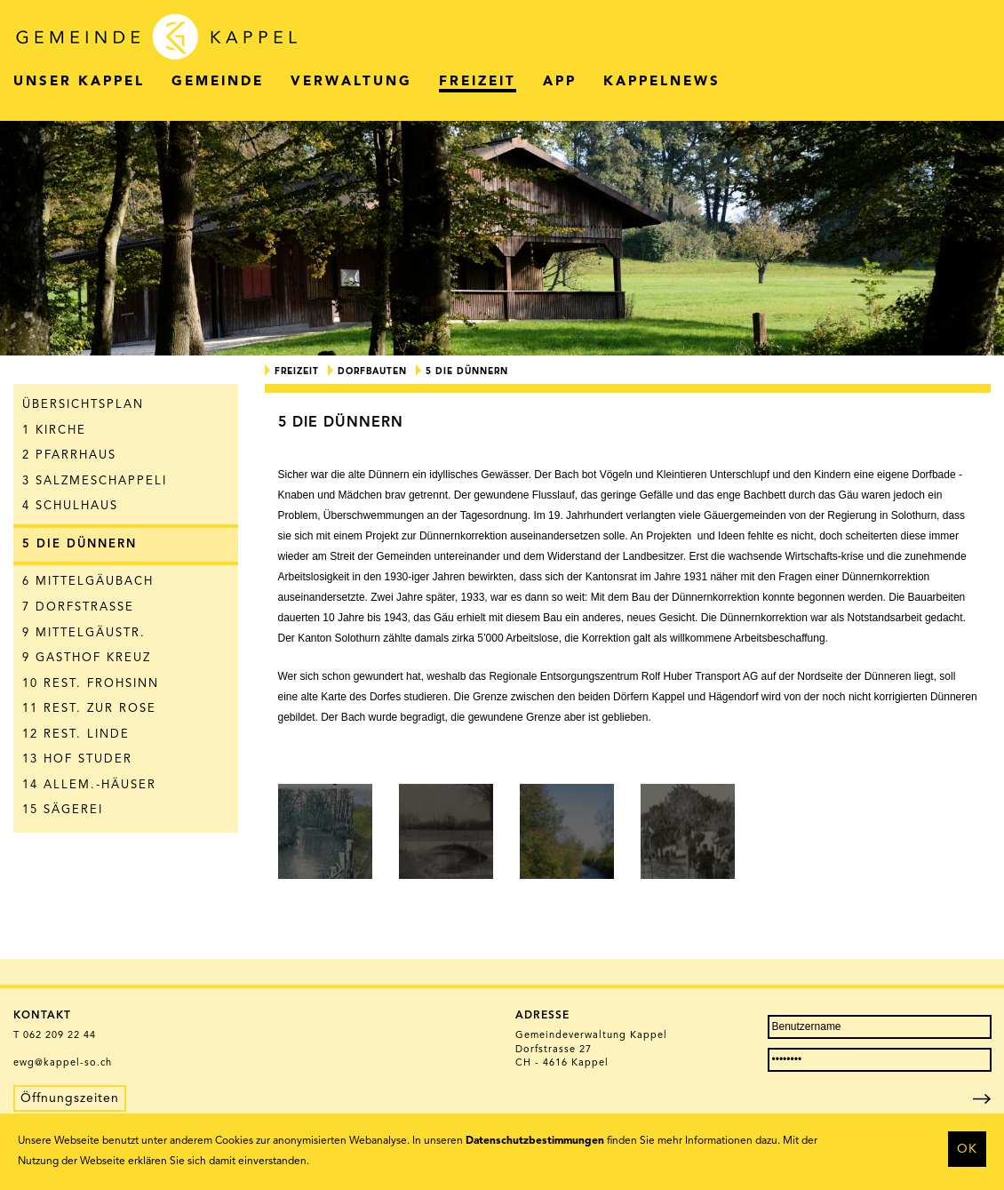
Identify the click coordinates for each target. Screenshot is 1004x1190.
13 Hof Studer (77, 759)
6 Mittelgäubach (88, 581)
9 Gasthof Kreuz (86, 658)
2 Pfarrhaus (69, 455)
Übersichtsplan (83, 405)
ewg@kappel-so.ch (62, 1063)
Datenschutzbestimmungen (535, 1141)
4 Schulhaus (70, 506)
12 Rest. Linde (76, 734)
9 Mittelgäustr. (84, 633)
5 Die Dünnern (79, 544)
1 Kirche (54, 430)
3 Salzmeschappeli (94, 481)
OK (967, 1149)
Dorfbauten (372, 371)
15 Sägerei (62, 810)
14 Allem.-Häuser (89, 785)
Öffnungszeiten (69, 1098)
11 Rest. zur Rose (89, 709)
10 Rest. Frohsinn (90, 684)
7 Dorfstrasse (78, 607)
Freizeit (297, 371)
